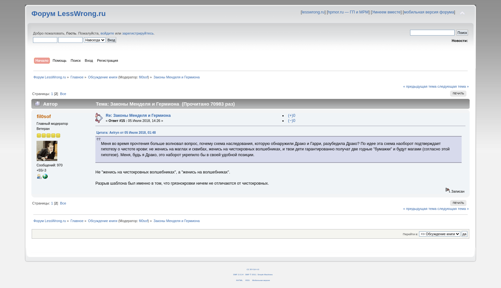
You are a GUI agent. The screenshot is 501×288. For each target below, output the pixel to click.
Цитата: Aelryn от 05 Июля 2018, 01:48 (126, 132)
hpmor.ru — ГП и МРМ (348, 12)
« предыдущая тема (419, 86)
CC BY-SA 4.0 (253, 269)
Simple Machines (264, 274)
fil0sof (143, 77)
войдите (107, 33)
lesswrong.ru (313, 12)
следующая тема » (453, 86)
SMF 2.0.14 (238, 274)
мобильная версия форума (429, 12)
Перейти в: (410, 234)
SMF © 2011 (250, 274)
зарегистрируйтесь (138, 33)
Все (63, 94)
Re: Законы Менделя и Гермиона (138, 115)
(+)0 (291, 115)
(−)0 (291, 120)
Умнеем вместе (386, 12)
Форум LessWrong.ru (68, 14)
